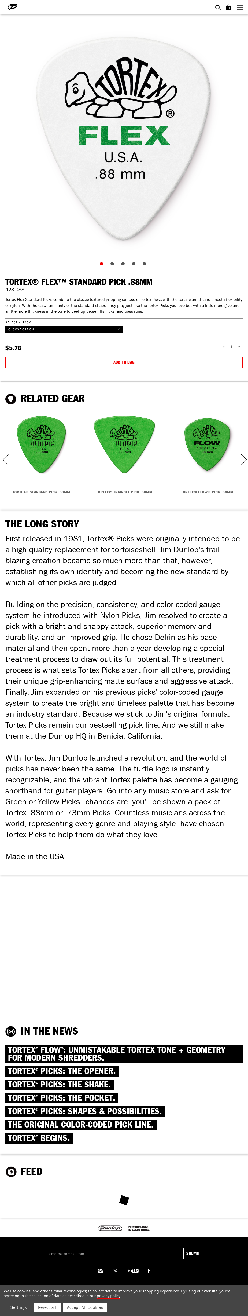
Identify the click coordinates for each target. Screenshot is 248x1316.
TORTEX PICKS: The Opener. (62, 1071)
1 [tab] (102, 265)
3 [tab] (124, 265)
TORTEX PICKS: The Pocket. (62, 1098)
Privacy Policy (108, 1295)
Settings (18, 1307)
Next (243, 460)
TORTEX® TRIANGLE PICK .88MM (124, 492)
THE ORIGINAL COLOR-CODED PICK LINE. (81, 1125)
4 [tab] (135, 265)
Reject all (47, 1307)
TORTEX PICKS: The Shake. (59, 1085)
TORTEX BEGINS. (39, 1138)
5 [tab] (145, 265)
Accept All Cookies (85, 1307)
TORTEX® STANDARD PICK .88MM (41, 492)
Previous (4, 460)
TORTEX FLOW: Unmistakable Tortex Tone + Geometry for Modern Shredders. (117, 1054)
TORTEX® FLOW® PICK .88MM (207, 492)
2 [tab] (113, 265)
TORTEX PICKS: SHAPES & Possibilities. (85, 1112)
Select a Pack (18, 322)
